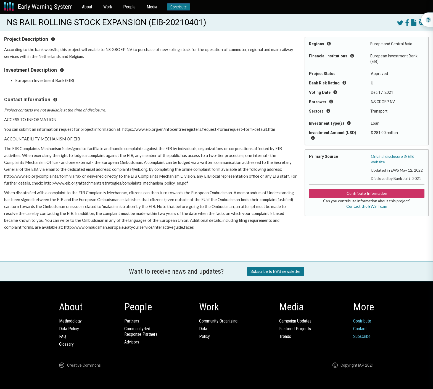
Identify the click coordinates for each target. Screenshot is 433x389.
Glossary (66, 344)
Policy (204, 336)
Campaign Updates (295, 321)
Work (107, 6)
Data (203, 328)
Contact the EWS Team (366, 206)
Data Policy (69, 328)
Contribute (178, 7)
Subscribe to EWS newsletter (275, 271)
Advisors (131, 342)
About (87, 6)
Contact (360, 328)
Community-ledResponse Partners (140, 331)
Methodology (70, 321)
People (129, 6)
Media (152, 6)
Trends (285, 336)
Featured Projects (295, 328)
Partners (131, 321)
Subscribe (362, 336)
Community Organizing (218, 321)
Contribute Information (367, 193)
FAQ (62, 336)
